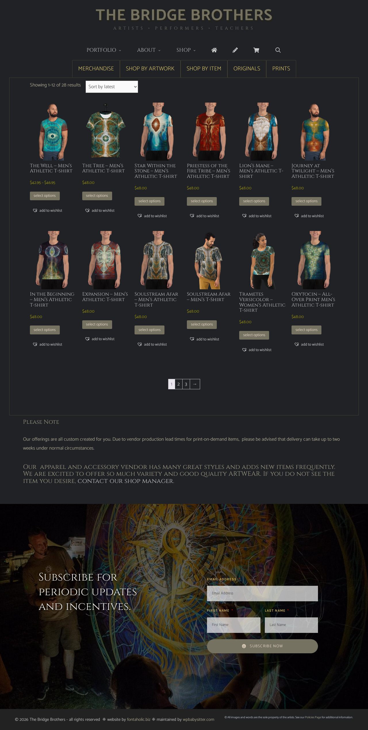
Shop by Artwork (150, 69)
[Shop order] (112, 87)
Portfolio (108, 50)
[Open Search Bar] (278, 50)
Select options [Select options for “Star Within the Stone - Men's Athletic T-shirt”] (150, 201)
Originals (246, 69)
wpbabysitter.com (198, 719)
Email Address (222, 579)
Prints (281, 69)
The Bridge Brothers (184, 16)
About (153, 50)
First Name (219, 610)
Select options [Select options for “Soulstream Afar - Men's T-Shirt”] (202, 324)
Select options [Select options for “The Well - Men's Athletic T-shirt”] (45, 195)
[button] (47, 210)
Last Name (276, 610)
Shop (190, 50)
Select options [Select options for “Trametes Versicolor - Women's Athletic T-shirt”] (254, 335)
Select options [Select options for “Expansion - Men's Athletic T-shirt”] (97, 324)
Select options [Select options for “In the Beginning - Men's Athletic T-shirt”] (45, 330)
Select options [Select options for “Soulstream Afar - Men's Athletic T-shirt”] (150, 330)
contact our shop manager (125, 481)
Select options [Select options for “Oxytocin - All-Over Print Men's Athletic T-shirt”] (307, 330)
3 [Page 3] (186, 384)
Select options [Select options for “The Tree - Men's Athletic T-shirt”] (97, 195)
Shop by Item (204, 69)
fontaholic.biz (139, 719)
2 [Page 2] (178, 384)
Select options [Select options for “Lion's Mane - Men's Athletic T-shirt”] (254, 201)
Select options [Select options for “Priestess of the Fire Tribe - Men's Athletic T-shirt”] (202, 201)
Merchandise (96, 69)
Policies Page (313, 717)
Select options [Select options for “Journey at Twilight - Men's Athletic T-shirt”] (307, 201)
